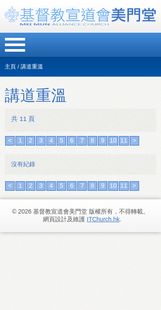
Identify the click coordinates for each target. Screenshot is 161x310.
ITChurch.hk (103, 219)
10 (113, 140)
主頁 (10, 66)
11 (124, 140)
